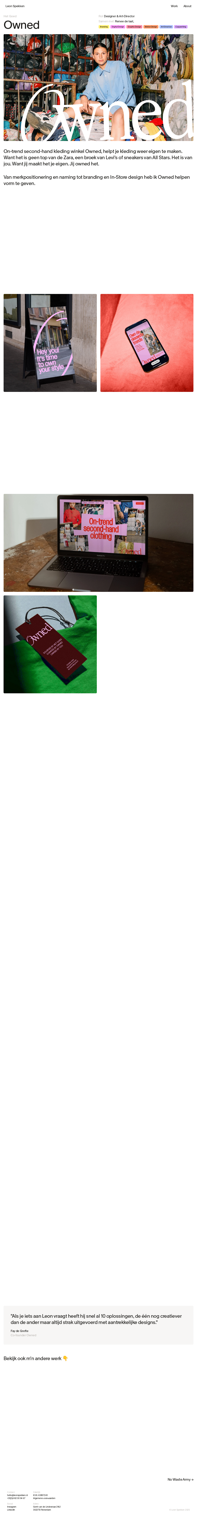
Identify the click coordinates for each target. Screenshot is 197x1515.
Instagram (11, 1506)
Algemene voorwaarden (44, 1498)
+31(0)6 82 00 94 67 (16, 1498)
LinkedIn (11, 1509)
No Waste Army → (180, 1479)
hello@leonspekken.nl (17, 1495)
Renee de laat (124, 21)
